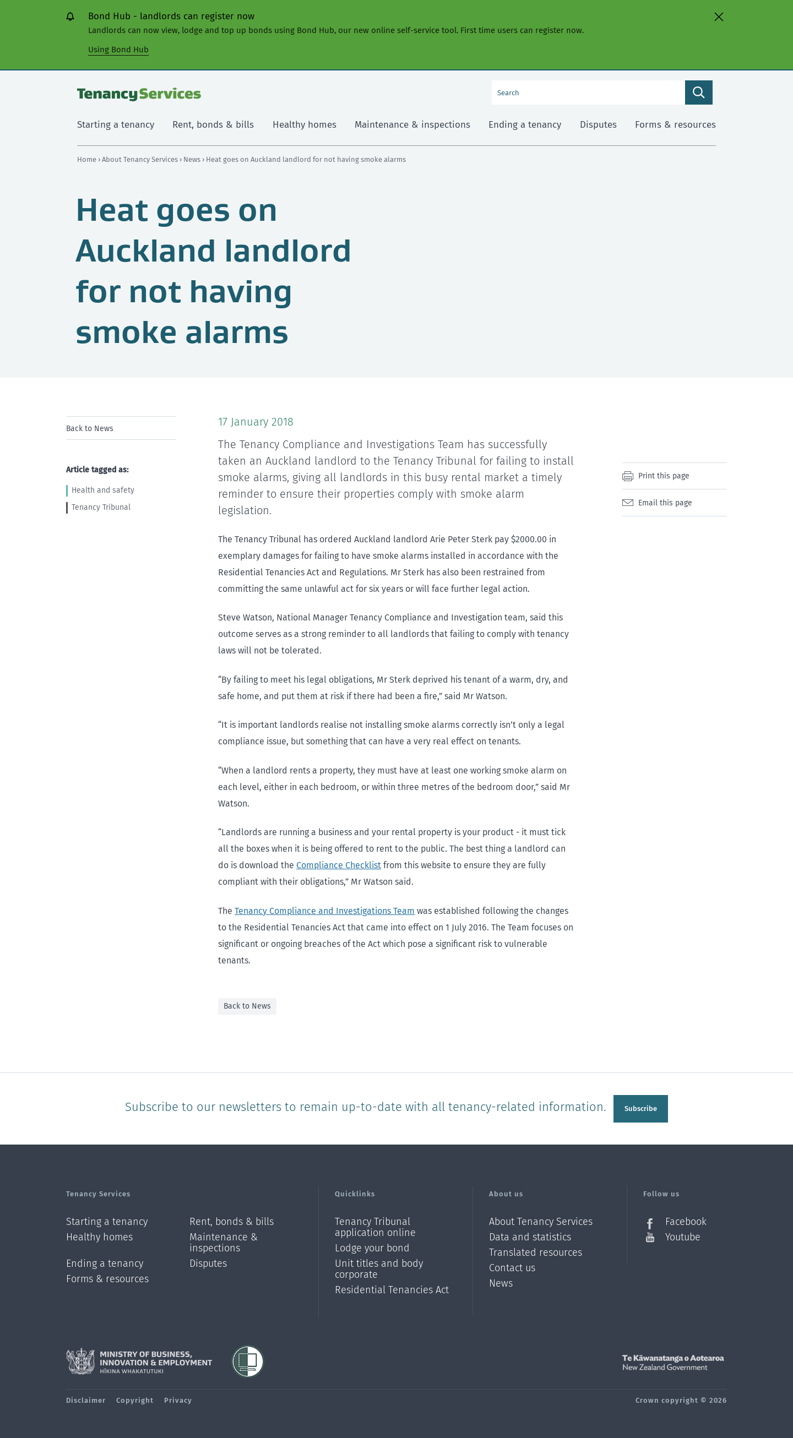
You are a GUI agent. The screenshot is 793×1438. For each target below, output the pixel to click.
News (192, 159)
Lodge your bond (372, 1247)
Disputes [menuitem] (598, 124)
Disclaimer (86, 1399)
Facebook (686, 1221)
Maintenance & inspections (223, 1241)
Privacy (178, 1399)
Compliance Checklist (338, 865)
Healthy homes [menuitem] (304, 124)
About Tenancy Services (141, 159)
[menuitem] (121, 428)
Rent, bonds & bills (231, 1221)
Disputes (208, 1262)
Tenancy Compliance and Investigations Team (325, 911)
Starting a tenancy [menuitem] (115, 124)
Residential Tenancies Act (392, 1288)
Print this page (663, 476)
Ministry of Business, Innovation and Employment (139, 1360)
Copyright (135, 1399)
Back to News (89, 428)
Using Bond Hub (118, 50)
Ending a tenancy (104, 1262)
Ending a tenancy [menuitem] (524, 124)
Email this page (665, 503)
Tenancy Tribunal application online (375, 1226)
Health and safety (103, 490)
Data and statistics (530, 1236)
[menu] (121, 428)
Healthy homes (99, 1236)
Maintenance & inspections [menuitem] (412, 124)
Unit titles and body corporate (379, 1268)
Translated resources (535, 1251)
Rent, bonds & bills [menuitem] (213, 124)
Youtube (682, 1235)
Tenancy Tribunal (101, 507)
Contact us (512, 1267)
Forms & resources (107, 1277)
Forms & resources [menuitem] (675, 124)
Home (86, 159)
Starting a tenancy (107, 1221)
